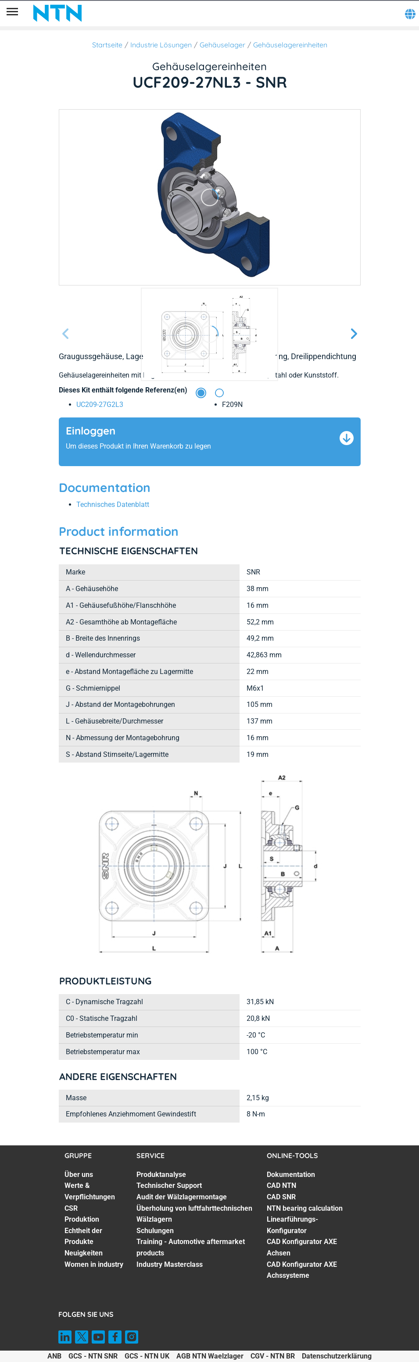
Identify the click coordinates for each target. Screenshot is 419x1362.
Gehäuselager (222, 44)
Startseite (107, 44)
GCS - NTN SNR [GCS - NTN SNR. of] (93, 1356)
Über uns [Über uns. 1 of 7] (78, 1174)
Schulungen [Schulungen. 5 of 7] (155, 1231)
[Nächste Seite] (354, 334)
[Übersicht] (12, 13)
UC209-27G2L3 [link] (99, 404)
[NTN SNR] (57, 13)
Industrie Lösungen (161, 44)
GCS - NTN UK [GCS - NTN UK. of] (147, 1356)
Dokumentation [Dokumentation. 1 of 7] (291, 1174)
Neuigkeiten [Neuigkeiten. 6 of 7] (83, 1253)
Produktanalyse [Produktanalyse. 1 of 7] (161, 1174)
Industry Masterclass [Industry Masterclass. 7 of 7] (169, 1264)
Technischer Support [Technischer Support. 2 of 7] (169, 1185)
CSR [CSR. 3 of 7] (71, 1208)
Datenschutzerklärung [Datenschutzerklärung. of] (337, 1356)
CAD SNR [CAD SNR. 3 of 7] (281, 1197)
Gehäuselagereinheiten (290, 44)
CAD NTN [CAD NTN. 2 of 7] (281, 1185)
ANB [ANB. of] (54, 1356)
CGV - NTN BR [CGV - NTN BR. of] (273, 1356)
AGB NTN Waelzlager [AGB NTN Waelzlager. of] (210, 1356)
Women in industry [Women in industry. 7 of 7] (93, 1264)
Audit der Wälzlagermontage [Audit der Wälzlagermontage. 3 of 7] (181, 1197)
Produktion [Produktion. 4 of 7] (81, 1219)
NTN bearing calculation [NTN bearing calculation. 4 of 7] (305, 1208)
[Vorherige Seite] (66, 334)
